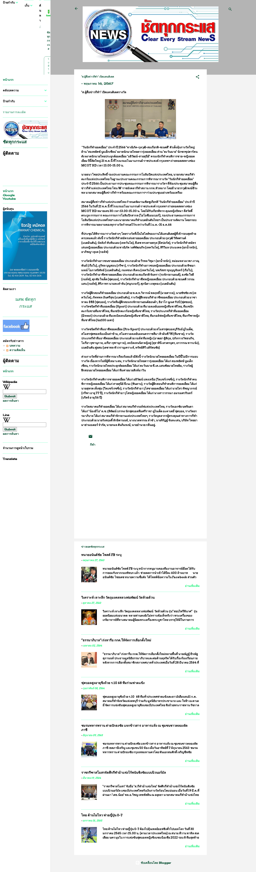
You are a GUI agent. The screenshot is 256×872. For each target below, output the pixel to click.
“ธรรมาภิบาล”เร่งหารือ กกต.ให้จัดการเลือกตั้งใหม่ (116, 640)
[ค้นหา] (230, 9)
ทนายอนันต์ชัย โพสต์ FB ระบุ (101, 555)
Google (9, 195)
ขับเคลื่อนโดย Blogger (153, 863)
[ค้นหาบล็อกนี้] (40, 27)
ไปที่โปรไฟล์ (48, 73)
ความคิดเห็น (15, 350)
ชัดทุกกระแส (48, 40)
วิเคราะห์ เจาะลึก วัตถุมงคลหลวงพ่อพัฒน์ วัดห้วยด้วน (117, 597)
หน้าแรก (8, 79)
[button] (197, 77)
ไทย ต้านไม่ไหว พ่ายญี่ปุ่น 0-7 (101, 815)
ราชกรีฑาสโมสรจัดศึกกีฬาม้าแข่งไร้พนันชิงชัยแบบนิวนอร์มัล (123, 772)
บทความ (13, 345)
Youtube (9, 198)
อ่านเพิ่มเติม (192, 586)
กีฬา (92, 444)
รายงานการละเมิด (14, 112)
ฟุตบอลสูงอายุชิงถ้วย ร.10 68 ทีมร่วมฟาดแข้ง (113, 683)
